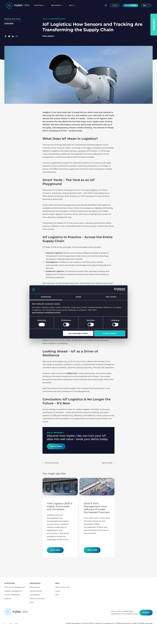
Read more (55, 550)
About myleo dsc (62, 587)
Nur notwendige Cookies (78, 333)
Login (114, 5)
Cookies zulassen (110, 333)
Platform (39, 5)
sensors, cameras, (78, 151)
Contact (154, 24)
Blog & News (35, 587)
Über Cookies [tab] (111, 297)
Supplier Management (13, 591)
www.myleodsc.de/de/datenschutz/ (46, 313)
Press (32, 602)
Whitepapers (35, 595)
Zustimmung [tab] (46, 297)
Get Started (130, 5)
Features (7, 599)
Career (58, 591)
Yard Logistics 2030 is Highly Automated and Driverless (59, 506)
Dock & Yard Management (14, 587)
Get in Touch (56, 446)
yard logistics (92, 190)
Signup (146, 613)
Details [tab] (78, 297)
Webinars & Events (37, 599)
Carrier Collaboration (12, 595)
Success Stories (36, 591)
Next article (108, 463)
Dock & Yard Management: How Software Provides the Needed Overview (97, 508)
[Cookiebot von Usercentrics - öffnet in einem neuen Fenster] (115, 289)
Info (72, 5)
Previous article (51, 463)
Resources (57, 5)
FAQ (57, 595)
